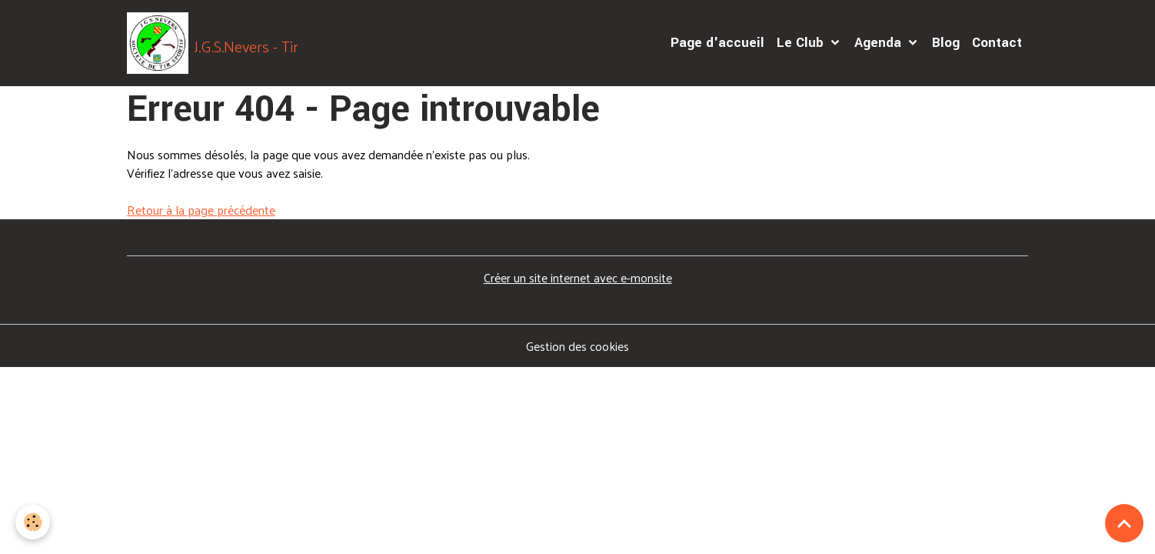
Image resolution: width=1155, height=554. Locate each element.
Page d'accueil (717, 42)
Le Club (802, 42)
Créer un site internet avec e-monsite (578, 277)
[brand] (212, 43)
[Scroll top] (1124, 523)
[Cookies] (32, 522)
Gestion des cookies (577, 346)
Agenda (879, 42)
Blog (946, 42)
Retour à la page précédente (201, 210)
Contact (997, 42)
